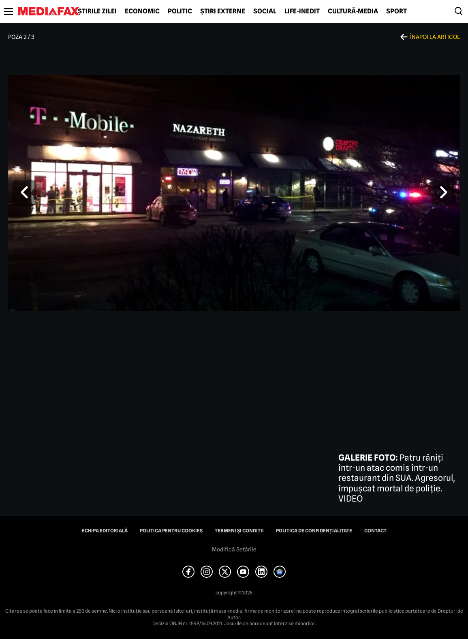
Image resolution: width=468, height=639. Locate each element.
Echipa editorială (105, 531)
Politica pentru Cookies (171, 531)
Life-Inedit (302, 11)
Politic (180, 11)
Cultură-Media (353, 11)
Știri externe (222, 11)
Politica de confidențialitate (314, 531)
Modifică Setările (234, 549)
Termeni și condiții (239, 531)
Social (264, 11)
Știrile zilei (97, 11)
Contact (375, 531)
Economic (142, 11)
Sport (396, 11)
